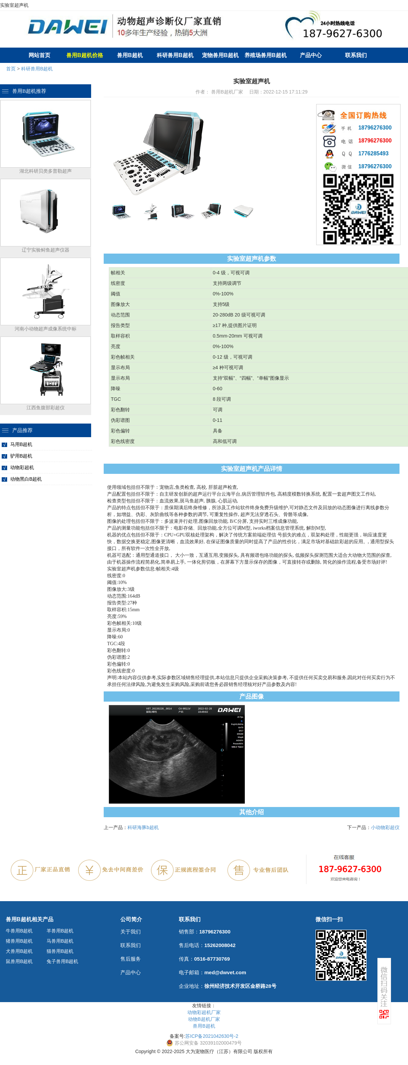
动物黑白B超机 (26, 479)
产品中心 (311, 55)
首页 (11, 68)
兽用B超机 (130, 55)
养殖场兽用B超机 (265, 55)
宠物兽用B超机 (220, 55)
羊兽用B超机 (60, 930)
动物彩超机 (22, 467)
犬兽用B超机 (19, 951)
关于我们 (130, 931)
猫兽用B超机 (60, 951)
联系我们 (356, 55)
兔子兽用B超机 (62, 961)
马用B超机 (21, 444)
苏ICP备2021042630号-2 (211, 1036)
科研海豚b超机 (143, 827)
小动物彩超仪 (385, 827)
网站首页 (39, 55)
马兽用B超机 (60, 941)
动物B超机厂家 (204, 1019)
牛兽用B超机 (19, 930)
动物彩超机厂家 (204, 1012)
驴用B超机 (21, 456)
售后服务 (130, 959)
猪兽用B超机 (19, 941)
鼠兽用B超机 (19, 961)
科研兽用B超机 (175, 55)
